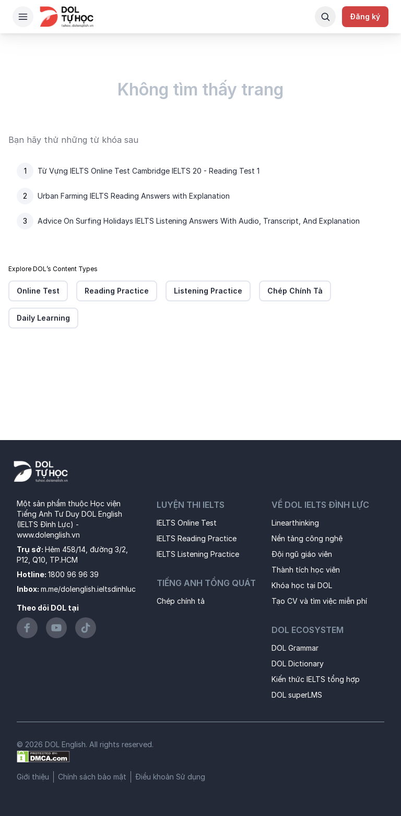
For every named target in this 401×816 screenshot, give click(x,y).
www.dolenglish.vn (48, 534)
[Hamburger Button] (23, 16)
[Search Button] (325, 16)
